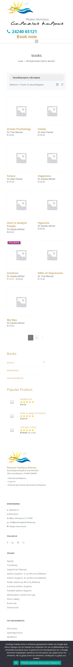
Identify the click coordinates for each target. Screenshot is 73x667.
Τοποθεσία (12, 565)
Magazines (12, 370)
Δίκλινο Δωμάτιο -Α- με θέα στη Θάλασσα (26, 573)
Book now (27, 36)
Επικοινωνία (12, 607)
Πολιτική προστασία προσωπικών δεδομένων (40, 663)
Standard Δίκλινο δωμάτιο (19, 590)
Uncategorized (15, 378)
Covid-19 (11, 481)
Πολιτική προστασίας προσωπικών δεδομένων (27, 485)
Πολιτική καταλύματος (17, 478)
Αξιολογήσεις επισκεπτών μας (21, 594)
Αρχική (10, 561)
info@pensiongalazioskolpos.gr (21, 522)
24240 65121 (13, 510)
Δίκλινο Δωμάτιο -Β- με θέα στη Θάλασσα (26, 578)
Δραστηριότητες (15, 632)
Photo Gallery (13, 599)
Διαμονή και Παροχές (17, 569)
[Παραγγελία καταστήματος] (36, 77)
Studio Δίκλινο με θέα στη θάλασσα (23, 582)
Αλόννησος (12, 628)
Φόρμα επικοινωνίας (16, 526)
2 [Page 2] (36, 337)
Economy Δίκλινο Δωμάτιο (19, 586)
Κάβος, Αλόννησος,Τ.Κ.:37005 (20, 518)
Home (20, 61)
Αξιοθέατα (12, 637)
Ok (16, 663)
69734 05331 (13, 514)
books (10, 362)
